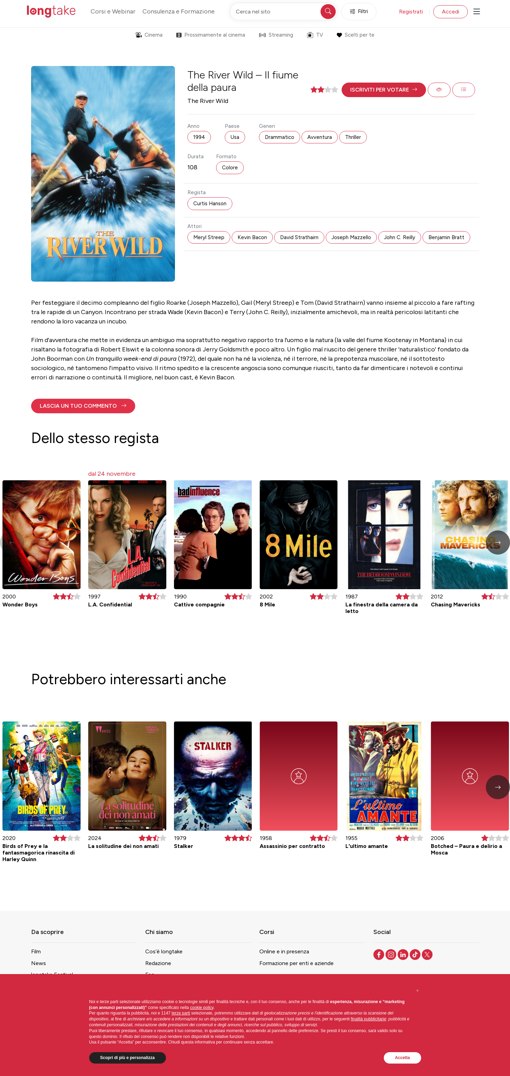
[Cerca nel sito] (283, 11)
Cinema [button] (149, 35)
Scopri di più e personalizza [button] (127, 1057)
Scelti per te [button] (355, 35)
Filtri (359, 12)
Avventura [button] (319, 137)
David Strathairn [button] (299, 237)
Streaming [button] (276, 35)
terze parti (180, 1013)
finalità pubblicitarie (368, 1019)
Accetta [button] (402, 1057)
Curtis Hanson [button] (209, 203)
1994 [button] (199, 137)
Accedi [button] (450, 11)
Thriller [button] (353, 137)
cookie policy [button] (202, 1007)
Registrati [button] (411, 11)
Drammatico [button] (279, 137)
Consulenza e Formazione (178, 11)
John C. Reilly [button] (399, 237)
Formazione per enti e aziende (296, 963)
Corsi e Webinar (113, 11)
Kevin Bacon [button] (252, 237)
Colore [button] (230, 167)
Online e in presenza (284, 951)
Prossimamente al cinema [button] (210, 35)
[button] (384, 90)
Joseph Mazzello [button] (351, 237)
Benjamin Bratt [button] (446, 237)
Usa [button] (235, 137)
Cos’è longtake (164, 951)
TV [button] (315, 35)
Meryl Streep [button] (208, 237)
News (38, 963)
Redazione (158, 963)
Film (36, 951)
